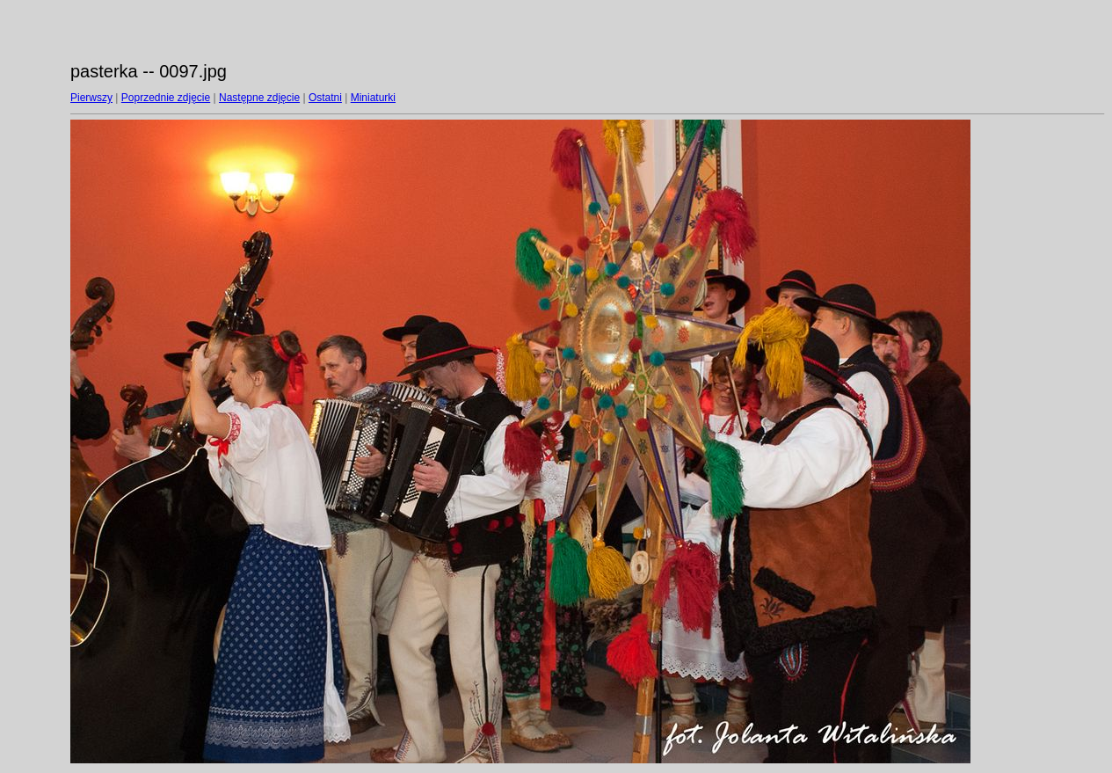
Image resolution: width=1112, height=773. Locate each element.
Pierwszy (91, 97)
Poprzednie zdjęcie (165, 97)
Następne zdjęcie (259, 97)
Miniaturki (373, 97)
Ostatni (325, 97)
